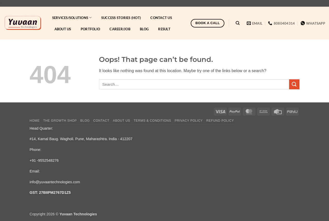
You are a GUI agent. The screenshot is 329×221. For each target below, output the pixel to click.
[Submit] (294, 84)
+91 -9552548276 (44, 160)
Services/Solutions (72, 17)
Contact (101, 120)
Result (164, 29)
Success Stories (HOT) (121, 18)
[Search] (237, 23)
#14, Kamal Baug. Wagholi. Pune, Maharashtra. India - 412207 (81, 139)
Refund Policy (220, 120)
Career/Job (119, 29)
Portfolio (90, 29)
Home (35, 120)
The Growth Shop (60, 120)
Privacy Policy (189, 120)
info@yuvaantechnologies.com (55, 182)
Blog (144, 29)
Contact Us (161, 18)
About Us (62, 29)
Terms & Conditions (152, 120)
